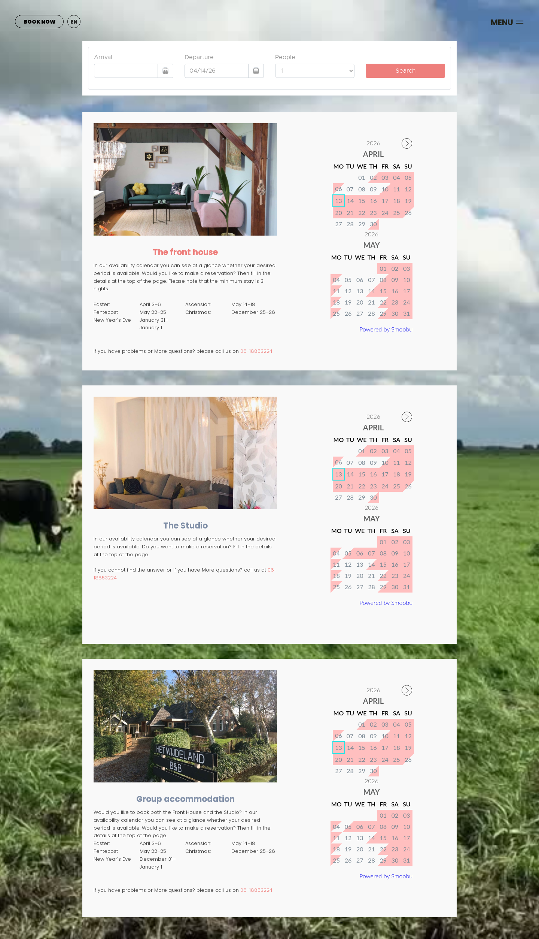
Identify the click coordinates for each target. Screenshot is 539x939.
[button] (73, 21)
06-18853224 (256, 351)
